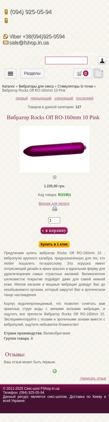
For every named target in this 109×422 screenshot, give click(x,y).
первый (22, 98)
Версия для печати (54, 204)
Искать (51, 68)
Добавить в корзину (54, 230)
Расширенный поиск (81, 53)
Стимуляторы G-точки (75, 86)
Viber (37, 36)
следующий (63, 98)
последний (85, 98)
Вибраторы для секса (36, 86)
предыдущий (41, 98)
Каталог (8, 86)
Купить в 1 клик (54, 244)
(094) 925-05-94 (30, 11)
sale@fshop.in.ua (29, 42)
